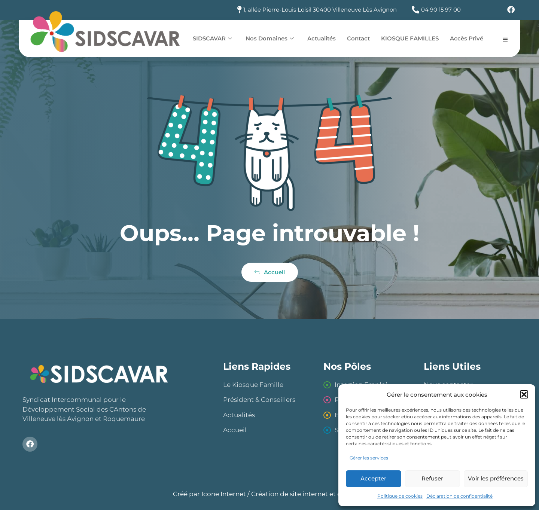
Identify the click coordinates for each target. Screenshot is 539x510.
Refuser (432, 478)
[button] (524, 394)
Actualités (321, 38)
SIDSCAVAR (212, 38)
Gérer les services (369, 458)
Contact (358, 38)
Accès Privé (466, 38)
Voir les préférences (496, 478)
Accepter (373, 478)
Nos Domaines (270, 38)
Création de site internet (289, 494)
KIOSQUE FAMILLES (410, 38)
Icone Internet (223, 494)
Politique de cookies (400, 496)
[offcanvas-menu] (505, 39)
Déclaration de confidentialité (459, 496)
